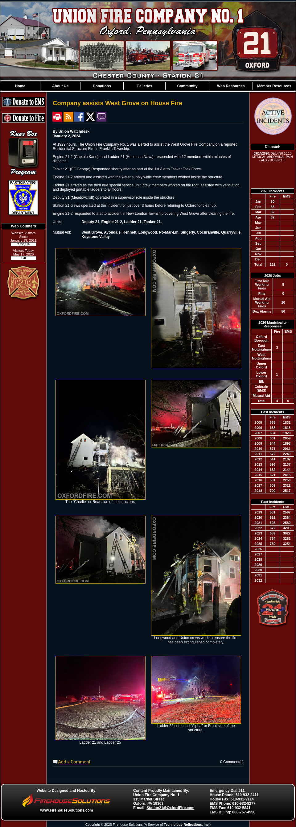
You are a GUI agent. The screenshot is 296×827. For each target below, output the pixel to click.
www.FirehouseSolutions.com (66, 810)
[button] (60, 86)
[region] (148, 86)
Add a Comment (74, 762)
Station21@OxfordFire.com (170, 808)
